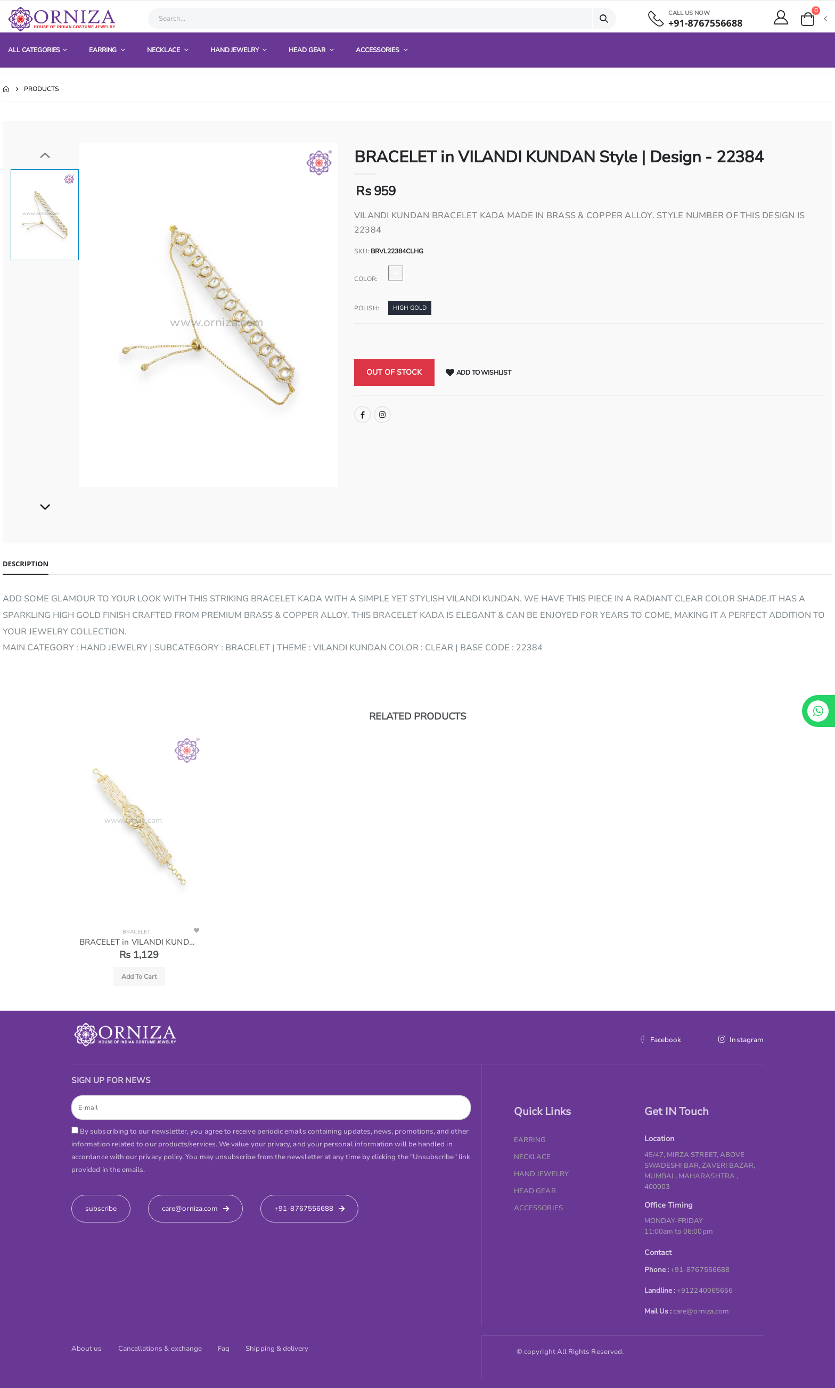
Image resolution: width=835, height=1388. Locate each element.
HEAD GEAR (308, 50)
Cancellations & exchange (160, 1348)
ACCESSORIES (378, 50)
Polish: (366, 308)
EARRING (103, 50)
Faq (224, 1348)
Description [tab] (25, 563)
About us (86, 1348)
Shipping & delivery (276, 1348)
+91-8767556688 (705, 23)
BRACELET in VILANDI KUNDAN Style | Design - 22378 (139, 942)
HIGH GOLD (410, 308)
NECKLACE (164, 50)
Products (41, 89)
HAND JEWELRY (235, 50)
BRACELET (136, 932)
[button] (813, 19)
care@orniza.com (701, 1311)
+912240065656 (705, 1290)
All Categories (34, 50)
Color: (366, 279)
